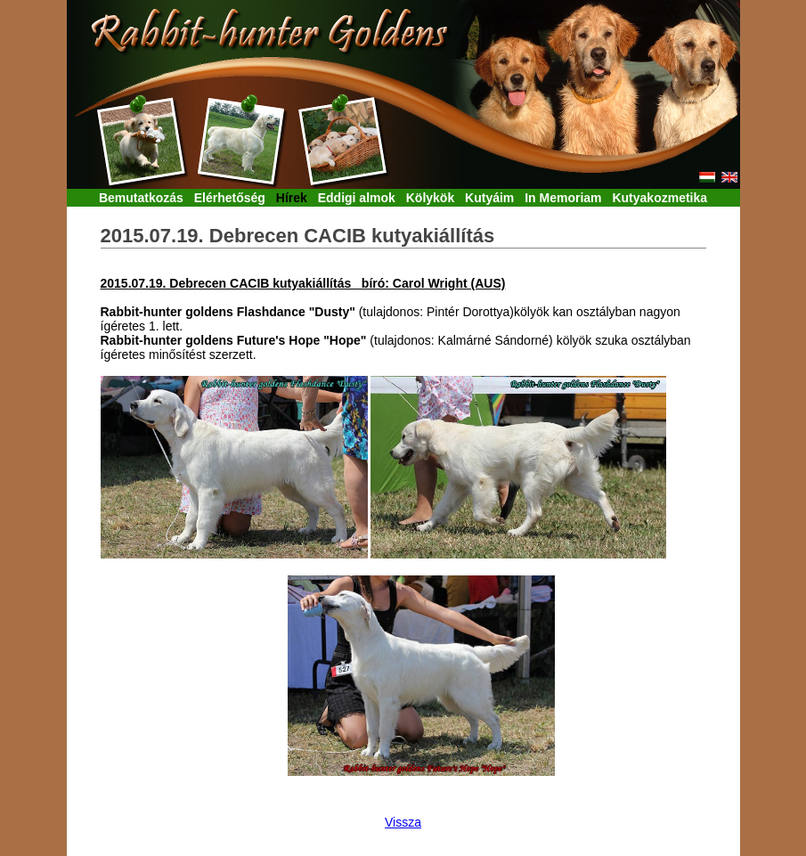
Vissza (403, 822)
